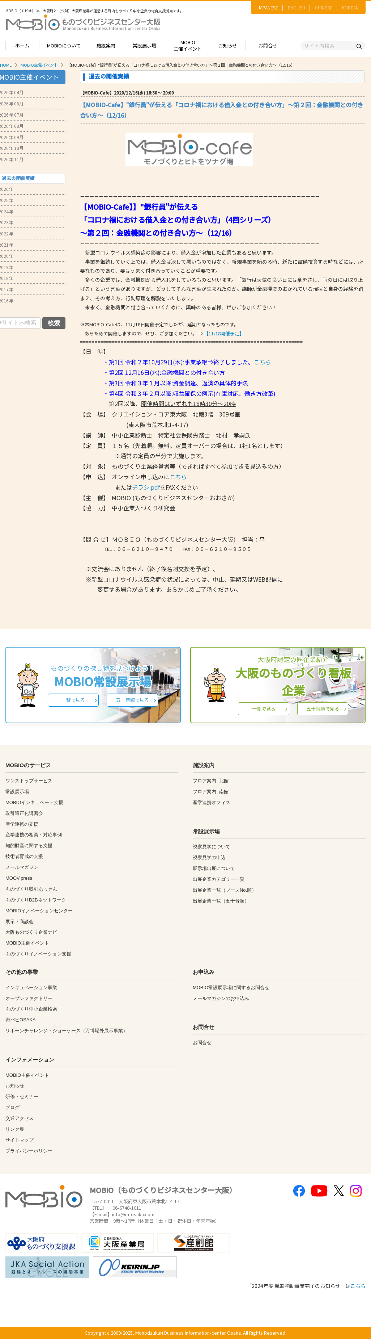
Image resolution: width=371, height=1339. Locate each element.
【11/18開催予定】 (224, 333)
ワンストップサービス (28, 780)
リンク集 (14, 1129)
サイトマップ (19, 1140)
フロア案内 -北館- (211, 780)
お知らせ (227, 45)
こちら (262, 361)
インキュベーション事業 (31, 987)
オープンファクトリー (28, 998)
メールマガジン (21, 867)
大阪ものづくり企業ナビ (31, 932)
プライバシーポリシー (28, 1151)
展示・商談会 (19, 921)
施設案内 (106, 45)
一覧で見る (73, 699)
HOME (6, 65)
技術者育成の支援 (24, 856)
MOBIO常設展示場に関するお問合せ (231, 987)
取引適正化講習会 (24, 813)
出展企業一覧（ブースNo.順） (224, 890)
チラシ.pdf (146, 487)
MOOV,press (18, 878)
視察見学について (211, 846)
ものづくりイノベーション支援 (38, 954)
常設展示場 (144, 45)
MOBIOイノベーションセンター (39, 910)
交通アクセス (19, 1118)
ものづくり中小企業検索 (31, 1009)
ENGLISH (296, 7)
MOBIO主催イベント (188, 45)
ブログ (12, 1107)
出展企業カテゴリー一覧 (218, 879)
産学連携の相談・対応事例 (33, 834)
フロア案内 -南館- (211, 791)
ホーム (22, 45)
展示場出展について (214, 868)
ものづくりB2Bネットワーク (35, 900)
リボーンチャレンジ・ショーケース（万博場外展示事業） (66, 1030)
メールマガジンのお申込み (221, 998)
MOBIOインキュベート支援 (34, 802)
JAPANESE (268, 7)
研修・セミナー (21, 1096)
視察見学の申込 (209, 857)
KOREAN (350, 7)
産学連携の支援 (21, 824)
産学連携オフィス (211, 802)
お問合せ (268, 45)
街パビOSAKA (20, 1019)
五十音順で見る (132, 699)
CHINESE (323, 7)
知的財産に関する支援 (28, 845)
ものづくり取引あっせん (31, 889)
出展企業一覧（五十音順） (221, 901)
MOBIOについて (64, 45)
